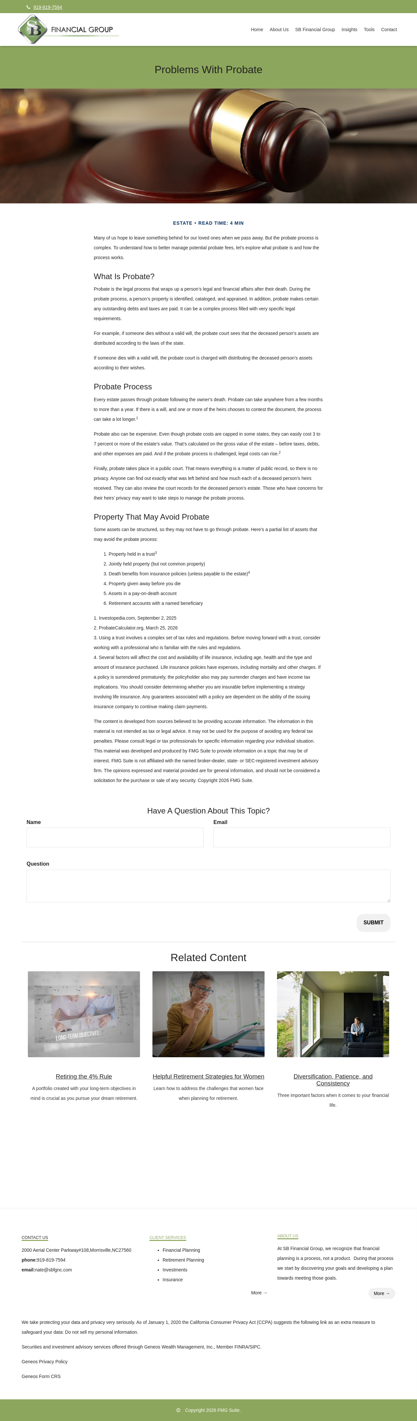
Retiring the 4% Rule (84, 1076)
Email (220, 822)
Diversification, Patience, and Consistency (332, 1080)
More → (259, 1292)
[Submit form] (373, 923)
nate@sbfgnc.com (53, 1269)
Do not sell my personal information (101, 1332)
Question (38, 864)
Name (34, 822)
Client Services (167, 1237)
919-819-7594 (44, 7)
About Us (287, 1236)
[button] (279, 29)
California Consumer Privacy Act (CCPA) (231, 1322)
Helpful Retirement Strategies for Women (209, 1076)
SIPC (254, 1346)
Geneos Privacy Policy (45, 1361)
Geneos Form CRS (41, 1376)
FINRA (241, 1346)
